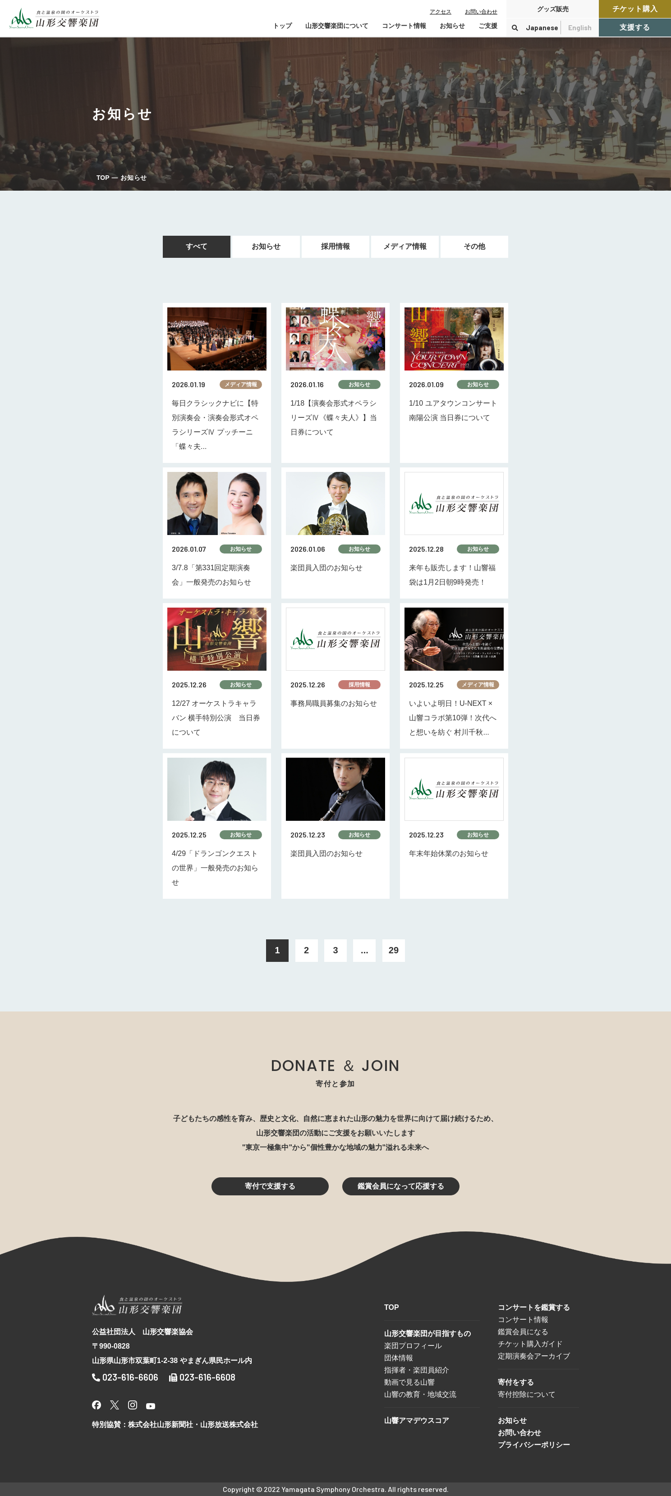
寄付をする (516, 1382)
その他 (474, 246)
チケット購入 (635, 9)
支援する (635, 27)
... (364, 950)
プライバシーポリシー (534, 1445)
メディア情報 (405, 246)
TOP (103, 177)
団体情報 (398, 1358)
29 (394, 950)
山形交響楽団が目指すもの (427, 1333)
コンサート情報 (523, 1319)
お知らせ (452, 25)
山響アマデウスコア (416, 1420)
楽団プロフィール (413, 1346)
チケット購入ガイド (530, 1344)
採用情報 (335, 246)
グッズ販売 (553, 9)
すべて (196, 246)
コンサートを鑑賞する (534, 1307)
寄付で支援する (270, 1186)
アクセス (440, 12)
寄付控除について (527, 1394)
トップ (282, 25)
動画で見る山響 (409, 1382)
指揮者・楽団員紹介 (416, 1370)
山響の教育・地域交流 (420, 1394)
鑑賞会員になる (523, 1332)
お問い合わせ (481, 12)
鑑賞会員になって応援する (401, 1186)
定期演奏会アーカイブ (534, 1356)
